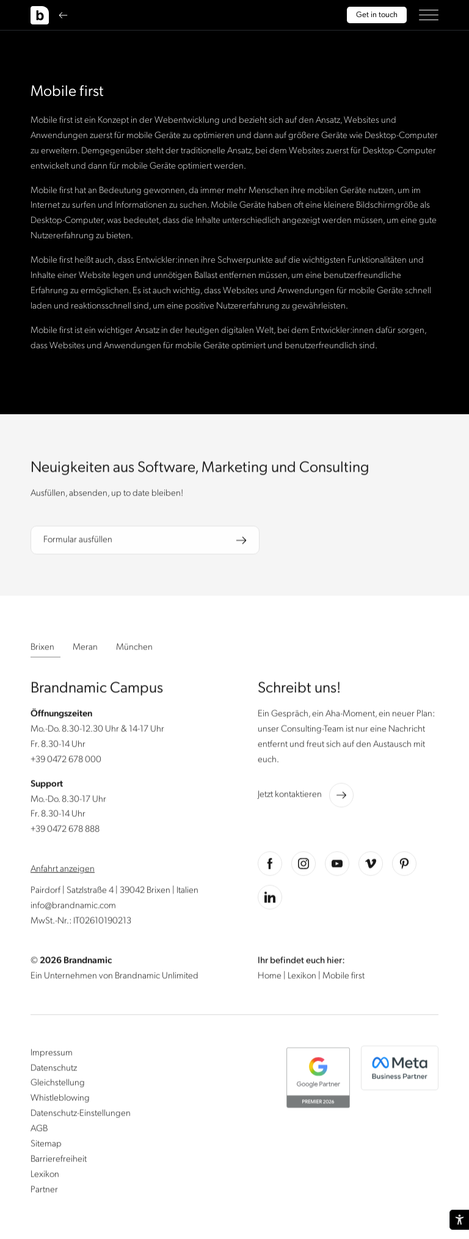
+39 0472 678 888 (65, 830)
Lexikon (303, 976)
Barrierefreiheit (59, 1160)
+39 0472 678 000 (66, 761)
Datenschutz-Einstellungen (81, 1114)
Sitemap (46, 1145)
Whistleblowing (60, 1099)
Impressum (52, 1053)
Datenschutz (54, 1069)
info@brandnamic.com (73, 907)
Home (270, 976)
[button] (428, 15)
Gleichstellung (58, 1084)
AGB (39, 1130)
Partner (44, 1190)
